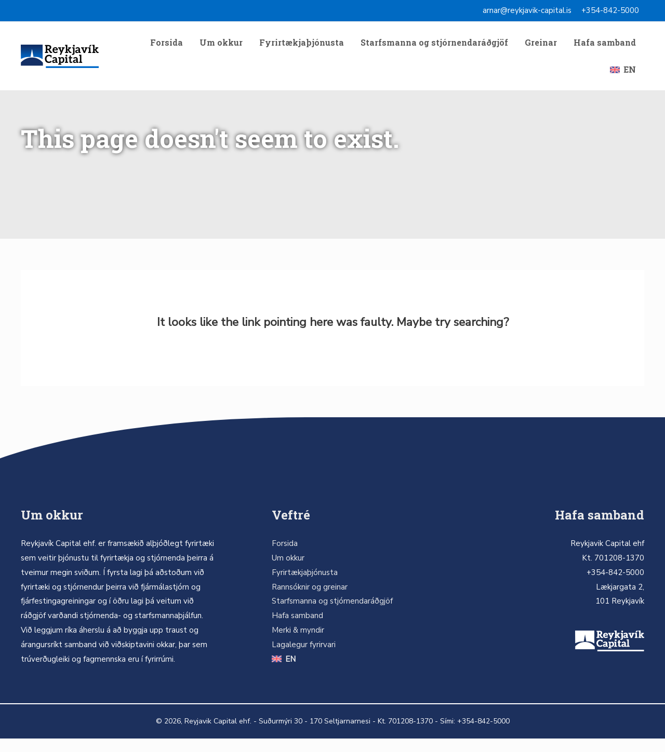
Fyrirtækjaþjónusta (301, 45)
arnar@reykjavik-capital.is (527, 10)
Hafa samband (605, 45)
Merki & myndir (298, 643)
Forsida (166, 45)
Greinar (541, 45)
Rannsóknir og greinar (310, 600)
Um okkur (221, 45)
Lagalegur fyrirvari (304, 658)
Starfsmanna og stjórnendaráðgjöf (434, 45)
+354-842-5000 (610, 10)
